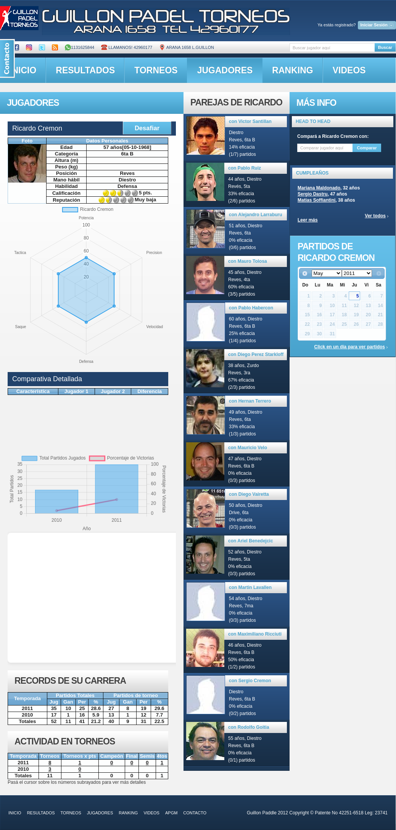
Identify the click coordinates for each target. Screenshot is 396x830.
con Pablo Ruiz (244, 168)
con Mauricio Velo (247, 447)
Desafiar (147, 128)
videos (349, 70)
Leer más (308, 220)
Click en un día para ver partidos (349, 346)
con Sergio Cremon (250, 680)
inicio (14, 813)
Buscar (385, 47)
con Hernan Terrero (250, 401)
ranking (292, 70)
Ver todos (375, 215)
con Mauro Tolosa (247, 261)
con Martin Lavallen (250, 587)
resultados (85, 70)
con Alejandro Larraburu (255, 214)
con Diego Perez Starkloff (255, 354)
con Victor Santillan (250, 121)
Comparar (367, 148)
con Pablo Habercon (251, 308)
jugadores (225, 70)
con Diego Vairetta (249, 494)
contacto (194, 813)
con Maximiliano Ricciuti (255, 634)
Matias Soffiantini (316, 200)
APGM (171, 813)
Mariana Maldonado (319, 188)
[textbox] (332, 47)
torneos (155, 70)
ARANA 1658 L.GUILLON (186, 47)
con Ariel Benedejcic (250, 541)
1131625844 (79, 47)
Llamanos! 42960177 (126, 47)
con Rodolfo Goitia (248, 727)
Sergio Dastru (313, 194)
